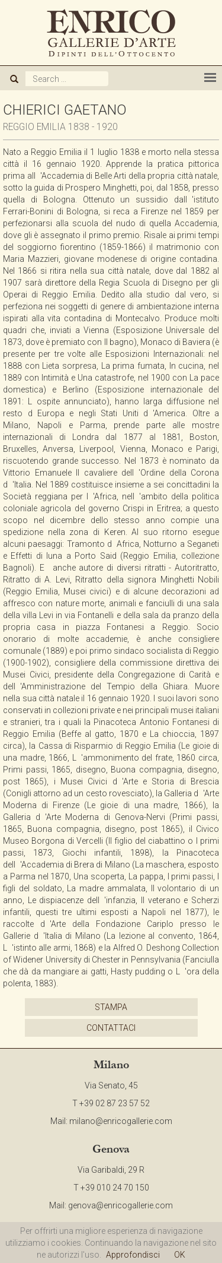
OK (179, 1254)
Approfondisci (133, 1254)
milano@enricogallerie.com (120, 1121)
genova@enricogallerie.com (120, 1205)
